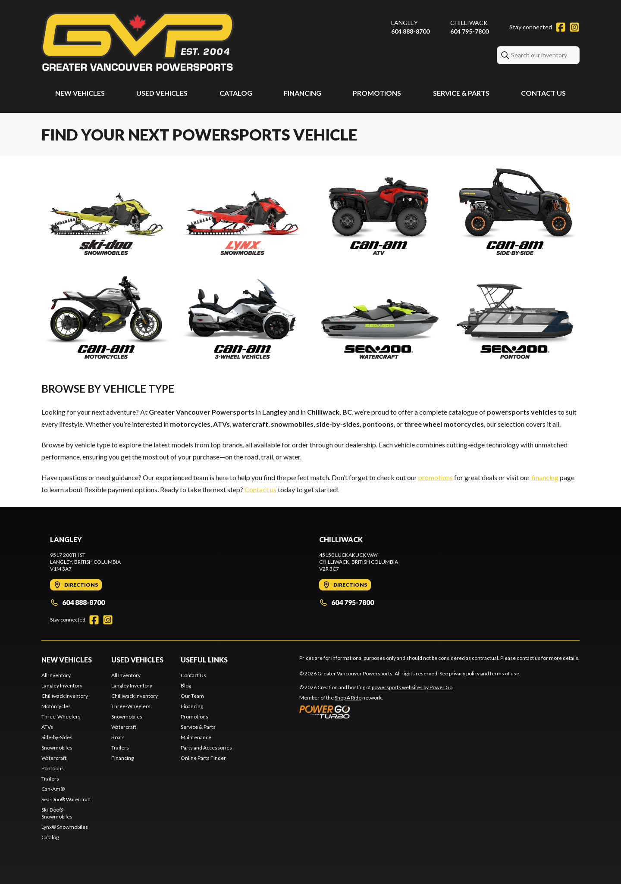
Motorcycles (56, 706)
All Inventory (56, 675)
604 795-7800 (469, 31)
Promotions (377, 93)
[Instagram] (574, 27)
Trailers (50, 778)
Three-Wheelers (61, 716)
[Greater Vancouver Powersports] (137, 41)
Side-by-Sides (56, 737)
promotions (435, 477)
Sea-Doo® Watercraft (66, 799)
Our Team (192, 696)
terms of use (504, 673)
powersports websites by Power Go (412, 687)
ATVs (47, 727)
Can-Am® (53, 789)
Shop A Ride (348, 697)
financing (544, 477)
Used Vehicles (162, 93)
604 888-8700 (410, 31)
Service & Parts (461, 93)
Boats (118, 737)
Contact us (260, 489)
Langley (404, 22)
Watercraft (53, 758)
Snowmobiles (56, 747)
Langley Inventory (61, 685)
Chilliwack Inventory (64, 696)
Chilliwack (469, 22)
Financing (302, 93)
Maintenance (196, 737)
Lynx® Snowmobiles (64, 827)
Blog (186, 685)
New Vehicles (80, 93)
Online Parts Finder (203, 758)
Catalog (236, 93)
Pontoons (52, 768)
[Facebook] (560, 27)
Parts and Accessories (206, 747)
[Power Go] (376, 711)
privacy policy (464, 673)
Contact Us (543, 93)
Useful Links (204, 660)
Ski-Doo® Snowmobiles (56, 813)
